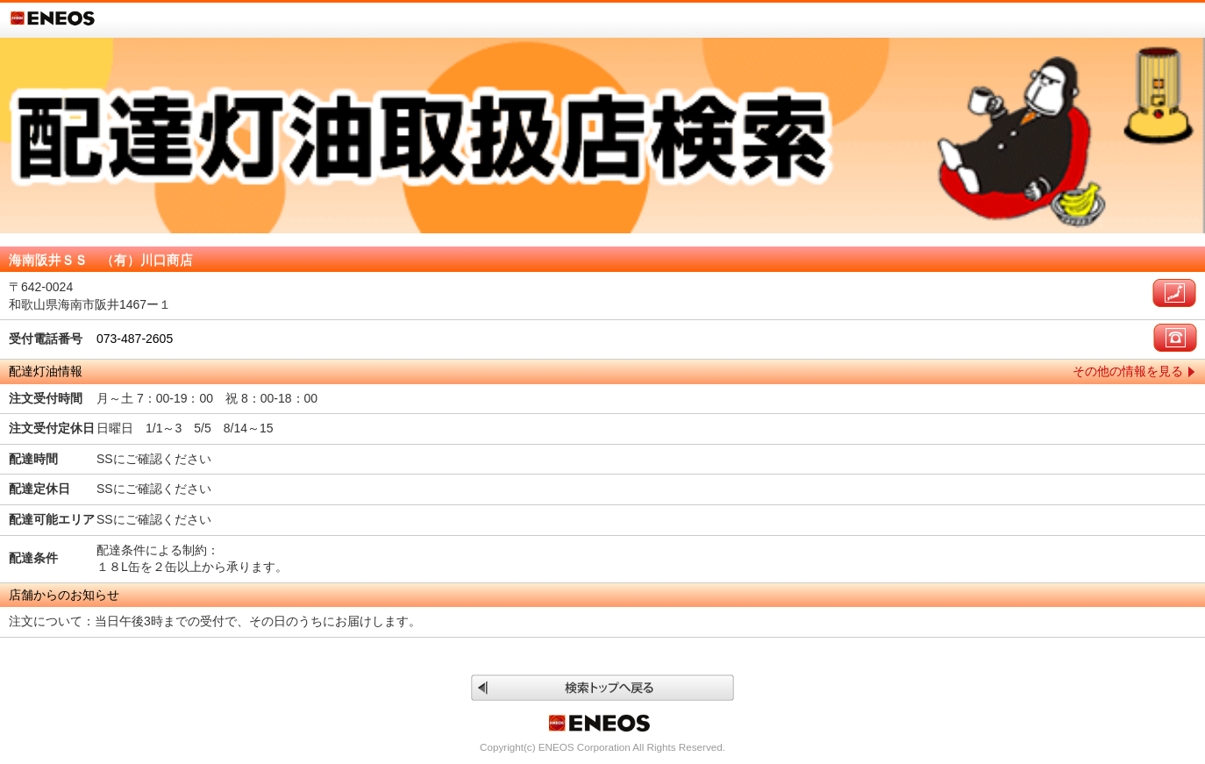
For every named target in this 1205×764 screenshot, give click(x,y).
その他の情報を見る (1128, 371)
